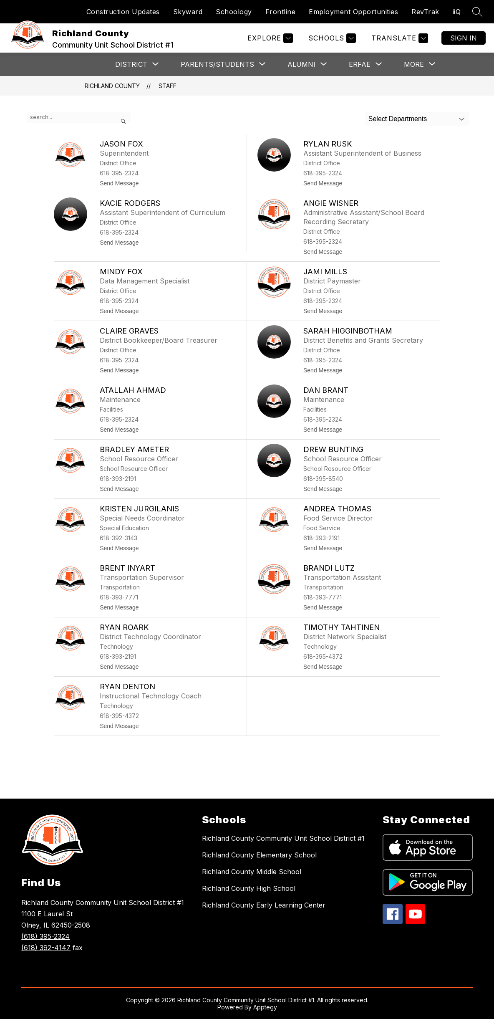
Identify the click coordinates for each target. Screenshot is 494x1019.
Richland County (112, 85)
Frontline (280, 12)
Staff (167, 85)
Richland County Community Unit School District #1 (283, 838)
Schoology (234, 12)
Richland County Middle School (251, 871)
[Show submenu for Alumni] (301, 64)
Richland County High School (248, 888)
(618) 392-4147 (46, 947)
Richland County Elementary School (259, 855)
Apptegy (265, 1007)
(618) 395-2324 (45, 936)
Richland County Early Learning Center (263, 905)
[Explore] (269, 38)
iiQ (457, 12)
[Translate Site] (398, 38)
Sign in (463, 38)
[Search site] (477, 12)
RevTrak (425, 12)
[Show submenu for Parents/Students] (217, 64)
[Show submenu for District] (131, 64)
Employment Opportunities (353, 12)
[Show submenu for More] (414, 64)
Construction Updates (123, 12)
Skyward (188, 12)
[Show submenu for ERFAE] (359, 64)
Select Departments (397, 118)
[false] (79, 117)
